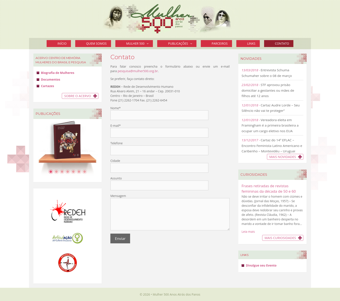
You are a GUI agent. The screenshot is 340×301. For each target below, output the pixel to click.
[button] (148, 43)
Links (251, 43)
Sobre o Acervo (77, 96)
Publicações (182, 43)
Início (62, 43)
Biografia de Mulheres (57, 73)
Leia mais (248, 231)
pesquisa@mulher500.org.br (138, 71)
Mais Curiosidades (280, 238)
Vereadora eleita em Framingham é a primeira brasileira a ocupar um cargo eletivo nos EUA (270, 125)
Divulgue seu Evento (261, 265)
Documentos (50, 79)
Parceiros (220, 43)
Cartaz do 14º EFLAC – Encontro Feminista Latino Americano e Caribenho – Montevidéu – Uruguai (272, 145)
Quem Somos (96, 43)
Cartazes (47, 86)
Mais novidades (282, 157)
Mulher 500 (139, 43)
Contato (282, 43)
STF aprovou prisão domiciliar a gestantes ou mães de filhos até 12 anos (268, 90)
